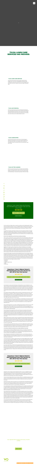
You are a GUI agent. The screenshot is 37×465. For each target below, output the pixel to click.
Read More (18, 445)
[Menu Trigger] (34, 3)
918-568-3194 (31, 459)
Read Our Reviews (18, 214)
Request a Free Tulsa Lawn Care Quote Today (18, 275)
